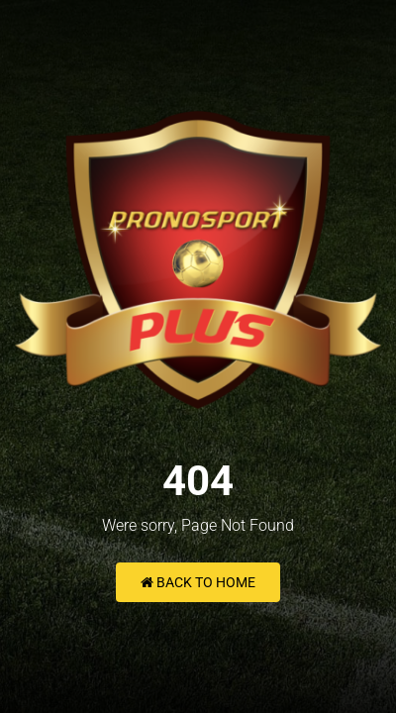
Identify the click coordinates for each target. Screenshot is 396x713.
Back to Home (198, 582)
